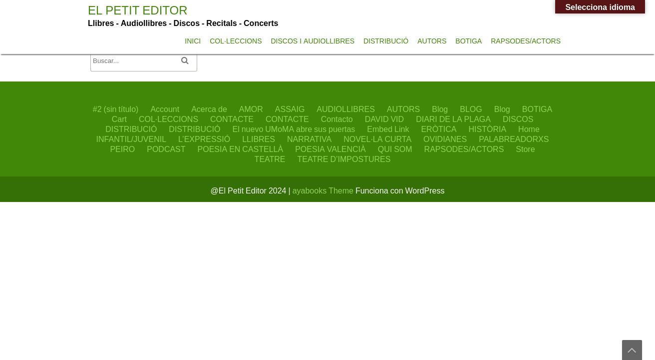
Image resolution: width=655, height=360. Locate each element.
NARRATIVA (309, 139)
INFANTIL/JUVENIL (131, 139)
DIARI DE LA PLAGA (453, 119)
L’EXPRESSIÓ (204, 139)
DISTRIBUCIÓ (385, 41)
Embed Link (388, 129)
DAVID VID (384, 119)
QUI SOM (395, 149)
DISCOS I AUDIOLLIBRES (312, 41)
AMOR (251, 109)
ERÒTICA (438, 129)
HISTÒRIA (488, 129)
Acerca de (209, 109)
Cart (119, 119)
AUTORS (431, 41)
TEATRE (270, 159)
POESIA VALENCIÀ (330, 149)
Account (164, 109)
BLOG (471, 109)
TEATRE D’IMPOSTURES (344, 159)
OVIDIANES (445, 139)
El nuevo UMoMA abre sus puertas (293, 129)
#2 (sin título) (116, 109)
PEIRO (122, 149)
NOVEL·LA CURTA (377, 139)
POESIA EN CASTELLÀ (241, 149)
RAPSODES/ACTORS (526, 41)
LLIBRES (258, 139)
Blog (440, 109)
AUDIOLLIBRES (345, 109)
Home (529, 129)
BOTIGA (468, 41)
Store (525, 149)
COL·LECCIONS (236, 41)
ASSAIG (290, 109)
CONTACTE (232, 119)
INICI (193, 41)
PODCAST (166, 149)
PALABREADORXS (514, 139)
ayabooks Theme (324, 191)
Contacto (337, 119)
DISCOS (518, 119)
